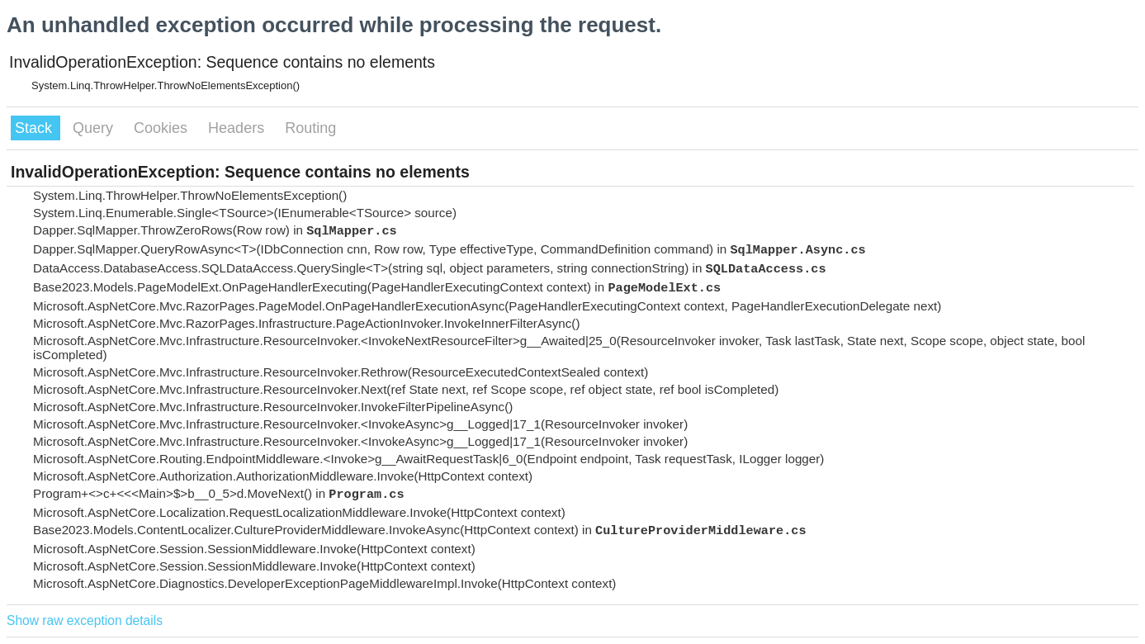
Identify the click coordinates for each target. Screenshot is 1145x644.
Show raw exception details (85, 620)
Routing (310, 128)
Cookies (163, 128)
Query (95, 128)
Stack (35, 128)
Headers (238, 128)
